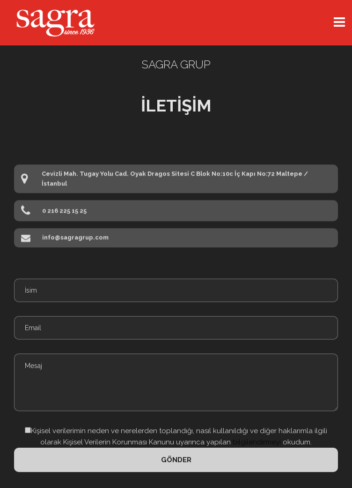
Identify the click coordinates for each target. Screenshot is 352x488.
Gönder (176, 457)
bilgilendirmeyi (256, 440)
